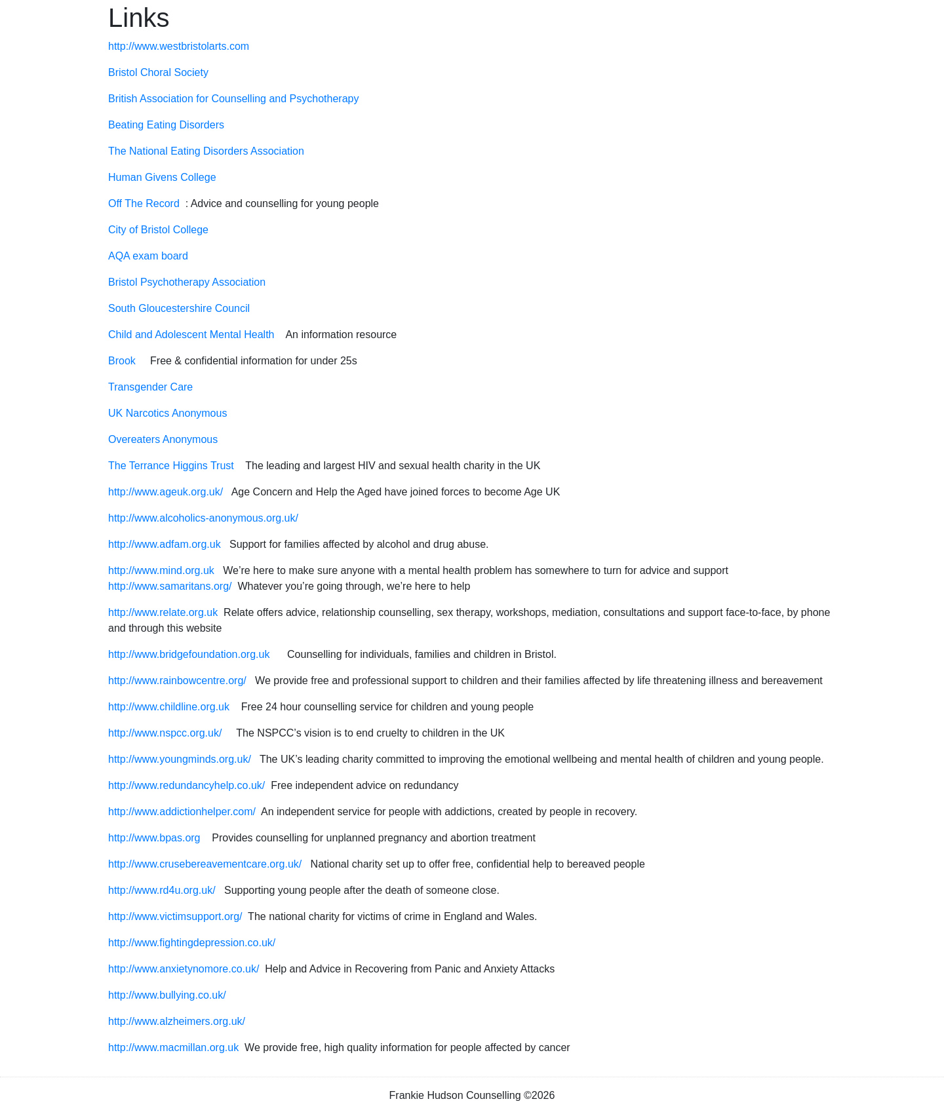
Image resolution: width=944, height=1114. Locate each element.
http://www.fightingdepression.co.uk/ (191, 942)
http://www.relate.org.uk (163, 612)
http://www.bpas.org (154, 837)
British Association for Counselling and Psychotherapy (233, 98)
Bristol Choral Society (158, 72)
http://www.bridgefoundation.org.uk (188, 654)
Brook (122, 360)
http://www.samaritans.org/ (170, 586)
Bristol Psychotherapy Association (187, 282)
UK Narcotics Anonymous (167, 413)
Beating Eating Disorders (166, 124)
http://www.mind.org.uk (161, 570)
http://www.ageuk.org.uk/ (165, 491)
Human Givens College (162, 177)
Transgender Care (150, 387)
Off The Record (144, 203)
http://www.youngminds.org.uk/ (179, 759)
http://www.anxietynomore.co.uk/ (183, 968)
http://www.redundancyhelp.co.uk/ (186, 785)
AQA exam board (148, 255)
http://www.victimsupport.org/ (175, 916)
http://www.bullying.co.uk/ (167, 995)
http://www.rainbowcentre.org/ (178, 680)
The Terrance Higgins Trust (171, 465)
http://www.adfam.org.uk (164, 544)
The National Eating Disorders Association (206, 151)
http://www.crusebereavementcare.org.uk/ (205, 864)
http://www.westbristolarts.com (178, 46)
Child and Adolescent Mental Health (191, 334)
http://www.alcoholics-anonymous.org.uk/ (203, 518)
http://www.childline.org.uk (168, 706)
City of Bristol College (158, 229)
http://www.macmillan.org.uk (173, 1047)
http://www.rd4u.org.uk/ (162, 890)
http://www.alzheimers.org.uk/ (176, 1021)
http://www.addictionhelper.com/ (182, 811)
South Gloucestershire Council (179, 308)
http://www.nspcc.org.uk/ (165, 733)
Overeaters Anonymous (163, 439)
